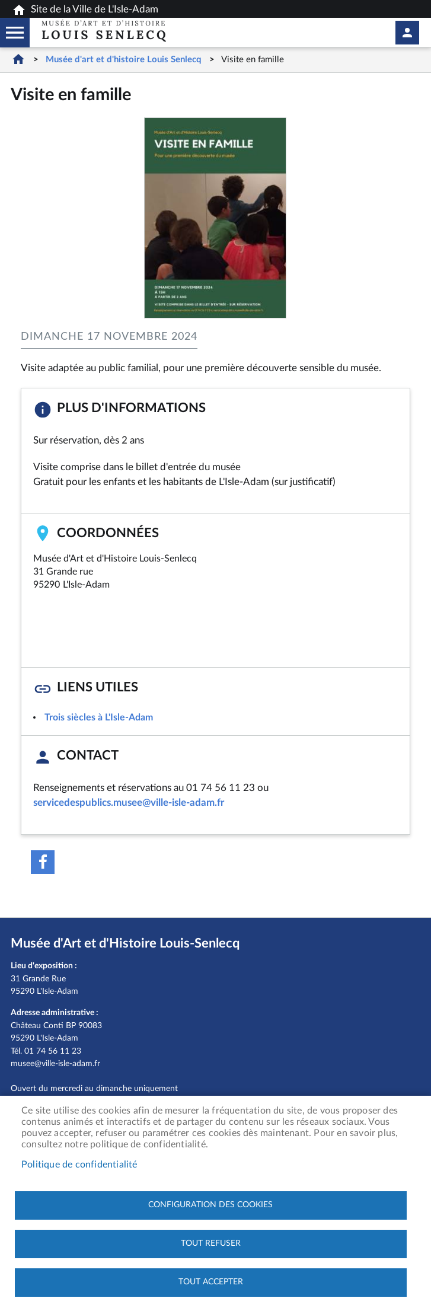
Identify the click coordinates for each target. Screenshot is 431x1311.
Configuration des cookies (210, 1205)
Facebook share (43, 862)
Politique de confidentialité (79, 1164)
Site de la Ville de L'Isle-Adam (85, 10)
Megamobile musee (15, 32)
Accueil (18, 59)
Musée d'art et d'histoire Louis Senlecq (124, 59)
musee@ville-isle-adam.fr (55, 1063)
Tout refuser (211, 1243)
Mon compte (407, 32)
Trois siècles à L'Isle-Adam (98, 717)
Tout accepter (210, 1282)
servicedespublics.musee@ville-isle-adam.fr (128, 803)
